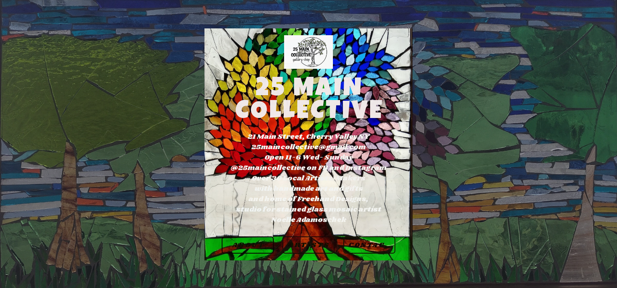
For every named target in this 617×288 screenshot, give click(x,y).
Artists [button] (308, 245)
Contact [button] (370, 245)
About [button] (248, 245)
